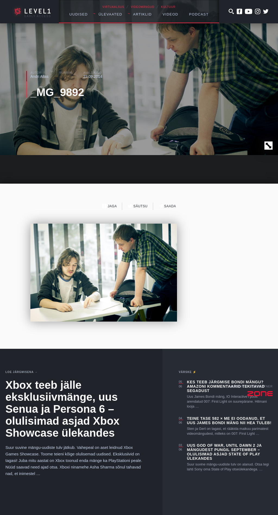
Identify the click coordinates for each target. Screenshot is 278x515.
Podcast (199, 14)
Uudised (79, 14)
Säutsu (137, 206)
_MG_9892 (57, 92)
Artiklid (142, 14)
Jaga (109, 206)
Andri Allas (39, 76)
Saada (167, 206)
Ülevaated (110, 14)
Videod (170, 14)
